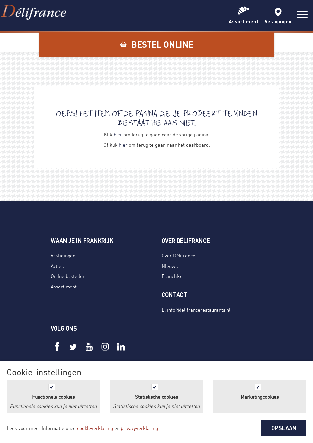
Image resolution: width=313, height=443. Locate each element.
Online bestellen (68, 276)
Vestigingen (63, 255)
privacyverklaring (139, 428)
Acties (57, 266)
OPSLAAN (284, 428)
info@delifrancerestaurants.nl (198, 310)
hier (118, 134)
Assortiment (64, 286)
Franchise (172, 276)
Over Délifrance (178, 255)
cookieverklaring (95, 428)
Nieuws (170, 266)
